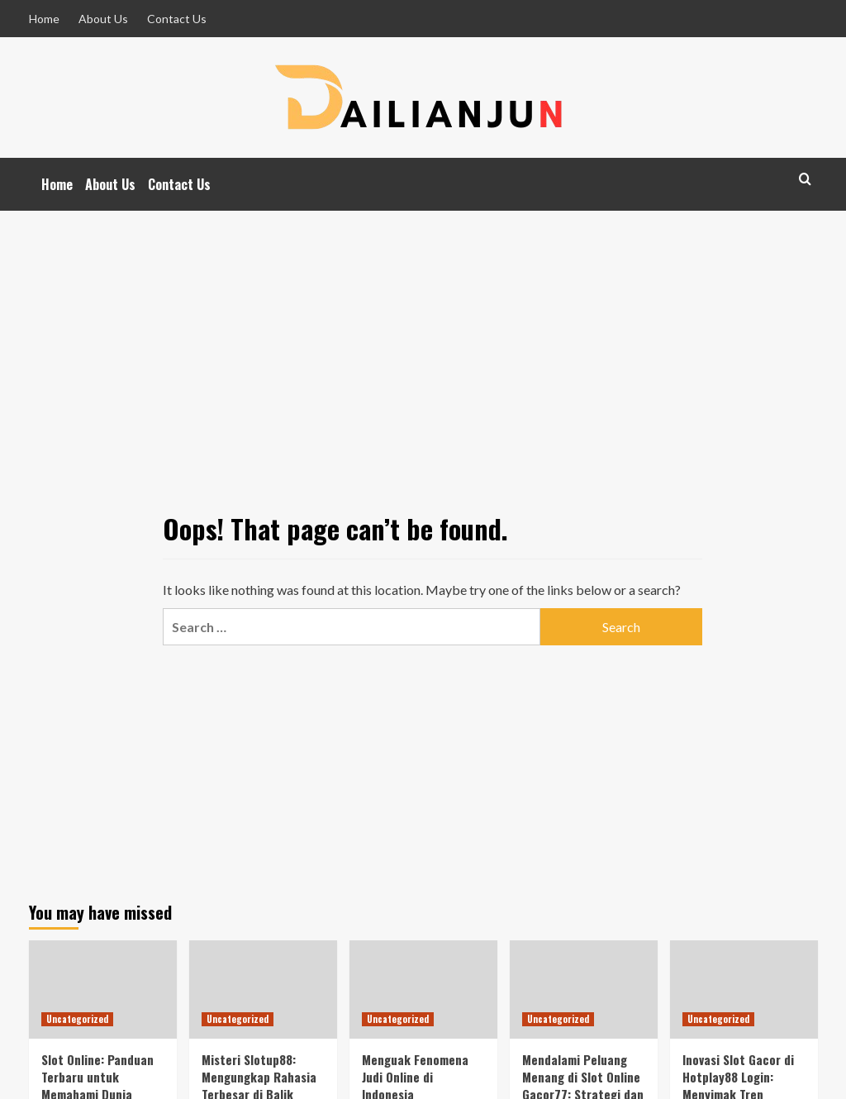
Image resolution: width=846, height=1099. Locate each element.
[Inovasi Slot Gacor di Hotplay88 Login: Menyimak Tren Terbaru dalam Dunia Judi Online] (744, 989)
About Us (103, 19)
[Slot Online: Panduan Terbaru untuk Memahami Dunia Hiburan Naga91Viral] (103, 989)
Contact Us (177, 19)
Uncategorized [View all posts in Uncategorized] (77, 1018)
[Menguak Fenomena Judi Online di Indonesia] (423, 989)
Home (44, 19)
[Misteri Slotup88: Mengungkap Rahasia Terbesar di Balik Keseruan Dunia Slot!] (263, 989)
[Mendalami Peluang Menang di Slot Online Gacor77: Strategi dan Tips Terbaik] (584, 989)
